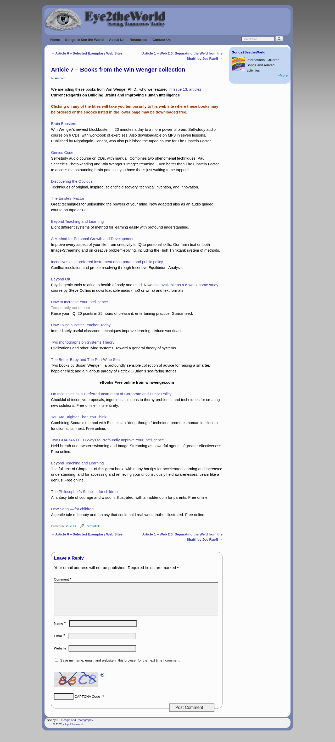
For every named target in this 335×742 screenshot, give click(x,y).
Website (60, 655)
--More (282, 75)
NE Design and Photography (75, 726)
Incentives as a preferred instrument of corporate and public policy (107, 262)
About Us (116, 40)
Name (60, 630)
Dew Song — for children (72, 509)
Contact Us (161, 40)
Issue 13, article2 (187, 89)
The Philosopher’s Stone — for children (84, 492)
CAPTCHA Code (87, 703)
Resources (138, 40)
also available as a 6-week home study (185, 285)
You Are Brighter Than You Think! (79, 417)
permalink (93, 526)
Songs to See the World (84, 40)
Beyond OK (61, 279)
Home (55, 40)
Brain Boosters (63, 124)
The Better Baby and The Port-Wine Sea (85, 360)
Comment (63, 579)
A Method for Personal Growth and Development (92, 239)
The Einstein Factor (67, 198)
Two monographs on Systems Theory (82, 342)
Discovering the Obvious (72, 181)
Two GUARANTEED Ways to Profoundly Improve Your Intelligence (107, 440)
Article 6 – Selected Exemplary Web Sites (86, 53)
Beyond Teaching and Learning (77, 221)
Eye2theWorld (74, 730)
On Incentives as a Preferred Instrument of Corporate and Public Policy (111, 394)
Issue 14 (70, 526)
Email (60, 642)
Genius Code (62, 152)
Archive (60, 78)
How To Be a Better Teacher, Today (81, 325)
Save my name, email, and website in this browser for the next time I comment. (120, 667)
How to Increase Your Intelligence (79, 302)
